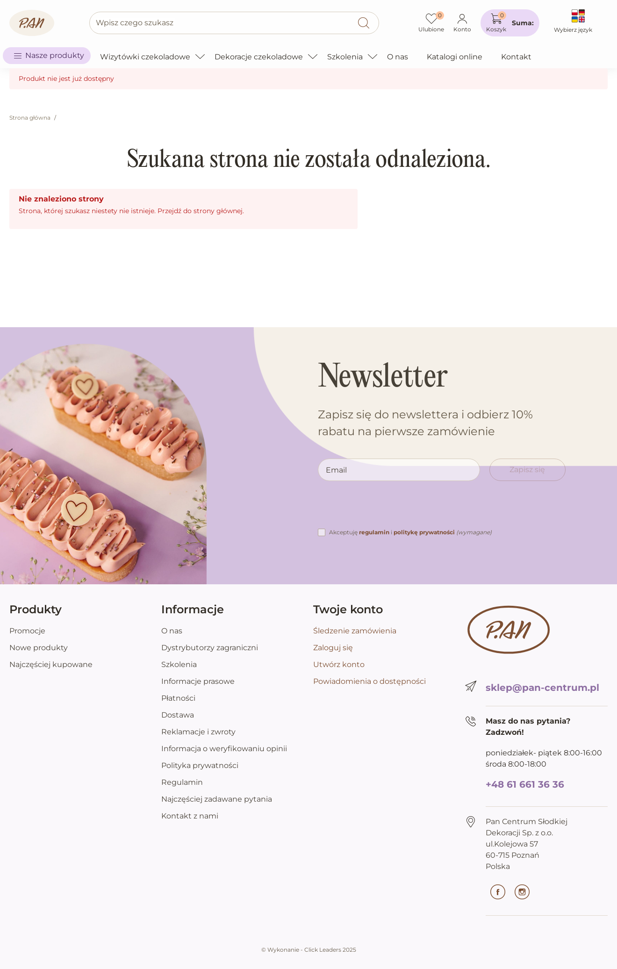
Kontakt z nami (189, 815)
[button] (510, 22)
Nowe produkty (38, 647)
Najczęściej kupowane (51, 664)
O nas (171, 630)
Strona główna (29, 117)
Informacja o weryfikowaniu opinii (224, 748)
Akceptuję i (410, 532)
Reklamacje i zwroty (198, 731)
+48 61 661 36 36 (525, 784)
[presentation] (389, 508)
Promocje (27, 630)
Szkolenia (179, 664)
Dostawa (177, 715)
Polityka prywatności (199, 765)
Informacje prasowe (198, 681)
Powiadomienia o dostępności (369, 681)
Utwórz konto (339, 664)
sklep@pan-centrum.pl (542, 687)
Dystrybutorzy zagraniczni (209, 647)
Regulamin (182, 782)
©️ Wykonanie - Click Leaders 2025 (308, 949)
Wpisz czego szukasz (134, 22)
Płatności (178, 698)
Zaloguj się (333, 647)
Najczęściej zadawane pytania (216, 799)
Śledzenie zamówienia (354, 630)
